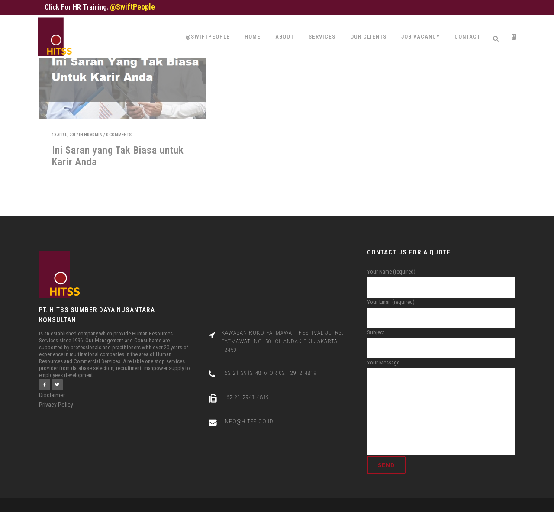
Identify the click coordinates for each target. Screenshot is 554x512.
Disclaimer (52, 386)
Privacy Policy (56, 396)
